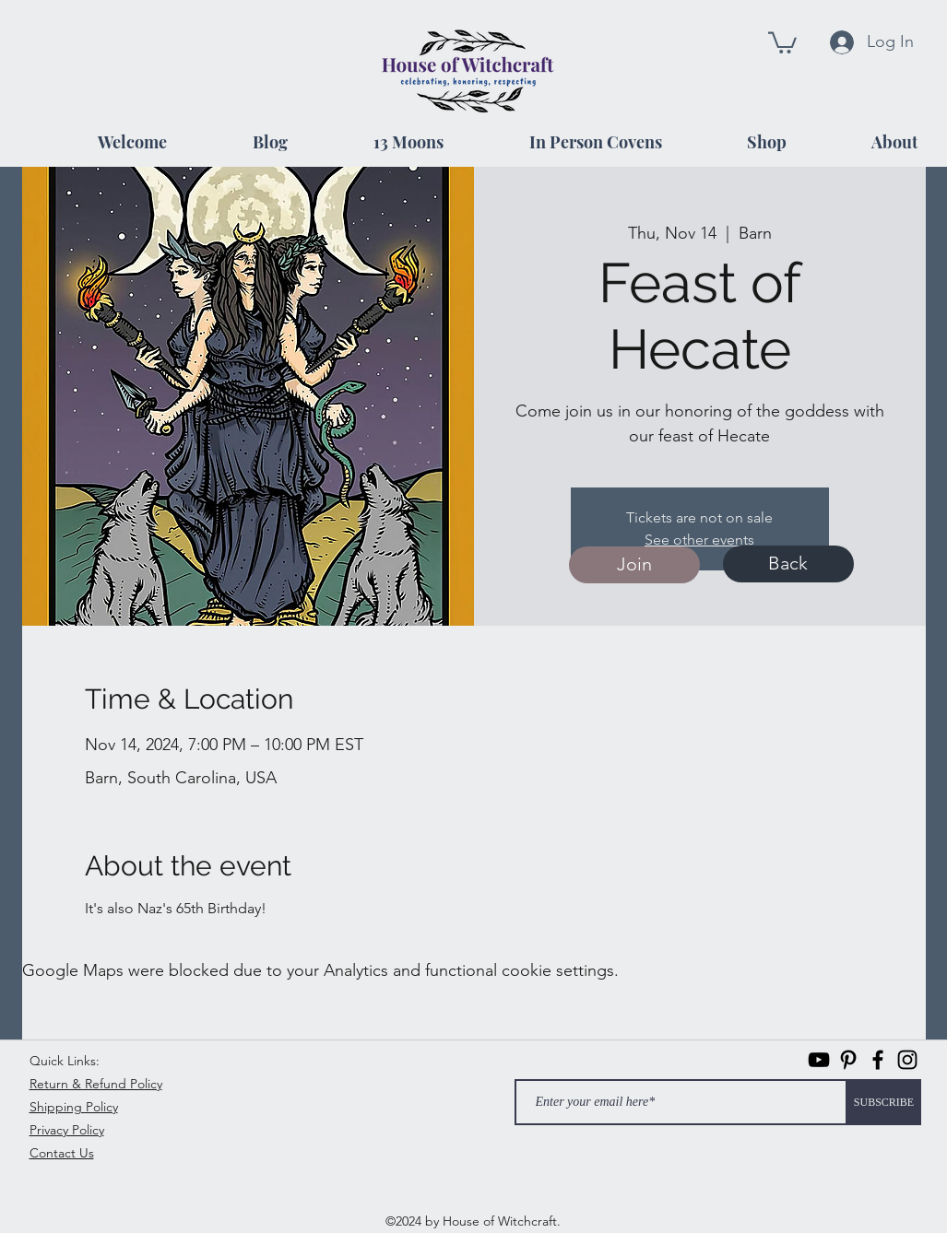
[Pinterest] (848, 1060)
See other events (699, 539)
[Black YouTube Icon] (819, 1060)
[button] (782, 41)
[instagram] (907, 1060)
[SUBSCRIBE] (884, 1102)
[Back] (788, 564)
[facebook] (878, 1060)
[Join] (634, 564)
